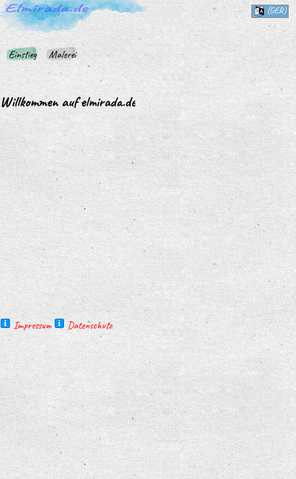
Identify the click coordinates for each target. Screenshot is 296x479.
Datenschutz (89, 325)
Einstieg (23, 54)
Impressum (32, 325)
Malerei (62, 54)
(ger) (270, 11)
